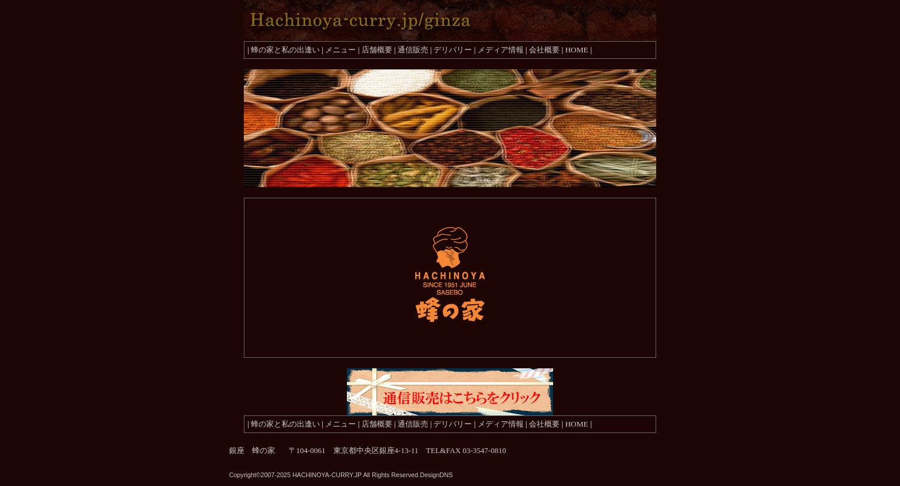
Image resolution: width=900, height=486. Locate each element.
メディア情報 (501, 49)
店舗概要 (377, 49)
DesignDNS (436, 474)
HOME (576, 49)
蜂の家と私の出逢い (285, 49)
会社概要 (544, 49)
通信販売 (413, 49)
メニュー (340, 49)
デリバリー (453, 49)
